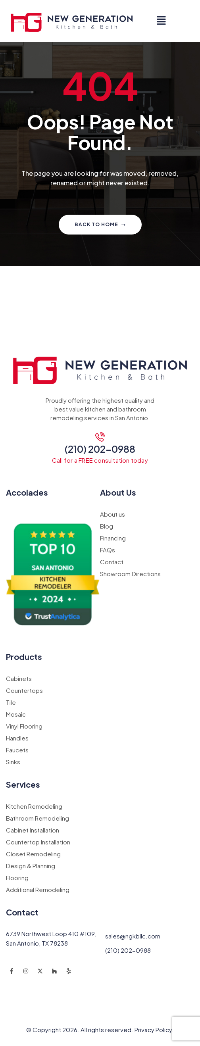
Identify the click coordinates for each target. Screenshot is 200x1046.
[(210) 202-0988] (100, 437)
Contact (111, 561)
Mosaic (16, 714)
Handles (17, 738)
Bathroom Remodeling (37, 818)
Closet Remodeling (33, 854)
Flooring (17, 877)
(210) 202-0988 (100, 449)
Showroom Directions (130, 573)
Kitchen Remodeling (34, 806)
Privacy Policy (153, 1029)
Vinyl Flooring (24, 726)
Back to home (100, 224)
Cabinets (19, 678)
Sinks (13, 761)
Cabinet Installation (32, 830)
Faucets (17, 750)
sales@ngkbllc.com (132, 936)
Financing (113, 538)
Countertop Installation (38, 842)
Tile (11, 702)
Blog (106, 526)
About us (112, 514)
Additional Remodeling (37, 889)
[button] (161, 21)
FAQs (107, 550)
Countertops (24, 690)
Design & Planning (30, 865)
